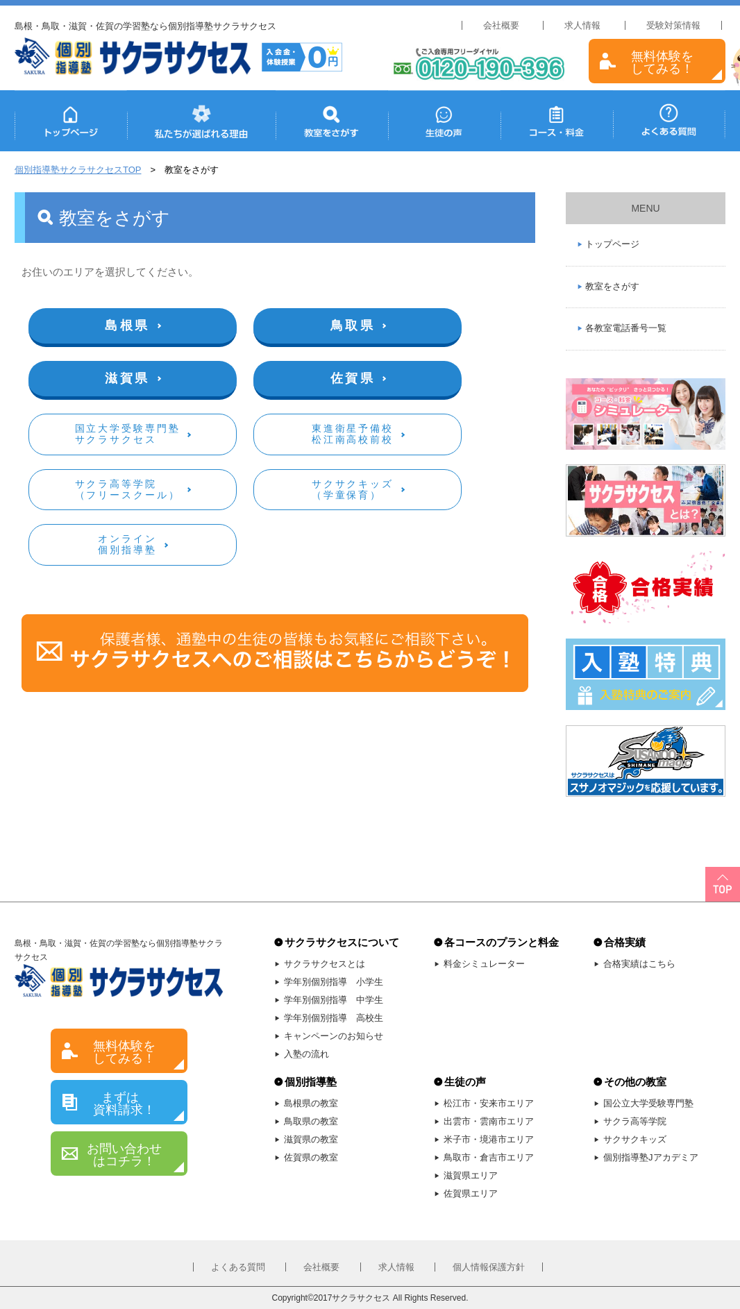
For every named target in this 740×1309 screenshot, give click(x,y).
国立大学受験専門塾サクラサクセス (127, 434)
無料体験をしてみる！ (662, 62)
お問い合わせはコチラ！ (124, 1155)
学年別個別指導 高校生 (333, 1018)
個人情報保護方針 (489, 1267)
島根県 (127, 325)
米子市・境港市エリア (489, 1139)
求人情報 (582, 25)
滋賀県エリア (471, 1175)
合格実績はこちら (639, 963)
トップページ (612, 244)
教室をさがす (612, 286)
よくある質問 (238, 1267)
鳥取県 (353, 325)
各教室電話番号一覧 (625, 328)
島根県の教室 (311, 1103)
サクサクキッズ (634, 1139)
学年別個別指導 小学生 (333, 982)
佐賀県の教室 (311, 1157)
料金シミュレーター (484, 963)
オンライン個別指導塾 (127, 544)
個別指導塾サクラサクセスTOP (78, 169)
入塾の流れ (306, 1054)
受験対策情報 (673, 25)
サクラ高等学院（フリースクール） (127, 489)
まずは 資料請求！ (124, 1103)
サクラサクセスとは (324, 963)
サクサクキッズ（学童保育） (353, 489)
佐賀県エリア (471, 1193)
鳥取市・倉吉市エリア (489, 1157)
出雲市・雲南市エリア (489, 1121)
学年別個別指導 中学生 (333, 1000)
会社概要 (501, 25)
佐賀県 (353, 378)
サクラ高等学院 (634, 1121)
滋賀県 (127, 378)
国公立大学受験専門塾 (648, 1103)
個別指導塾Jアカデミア (650, 1157)
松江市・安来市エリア (489, 1103)
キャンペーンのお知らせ (333, 1036)
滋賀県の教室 (311, 1139)
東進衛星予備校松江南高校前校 (353, 434)
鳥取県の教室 (311, 1121)
